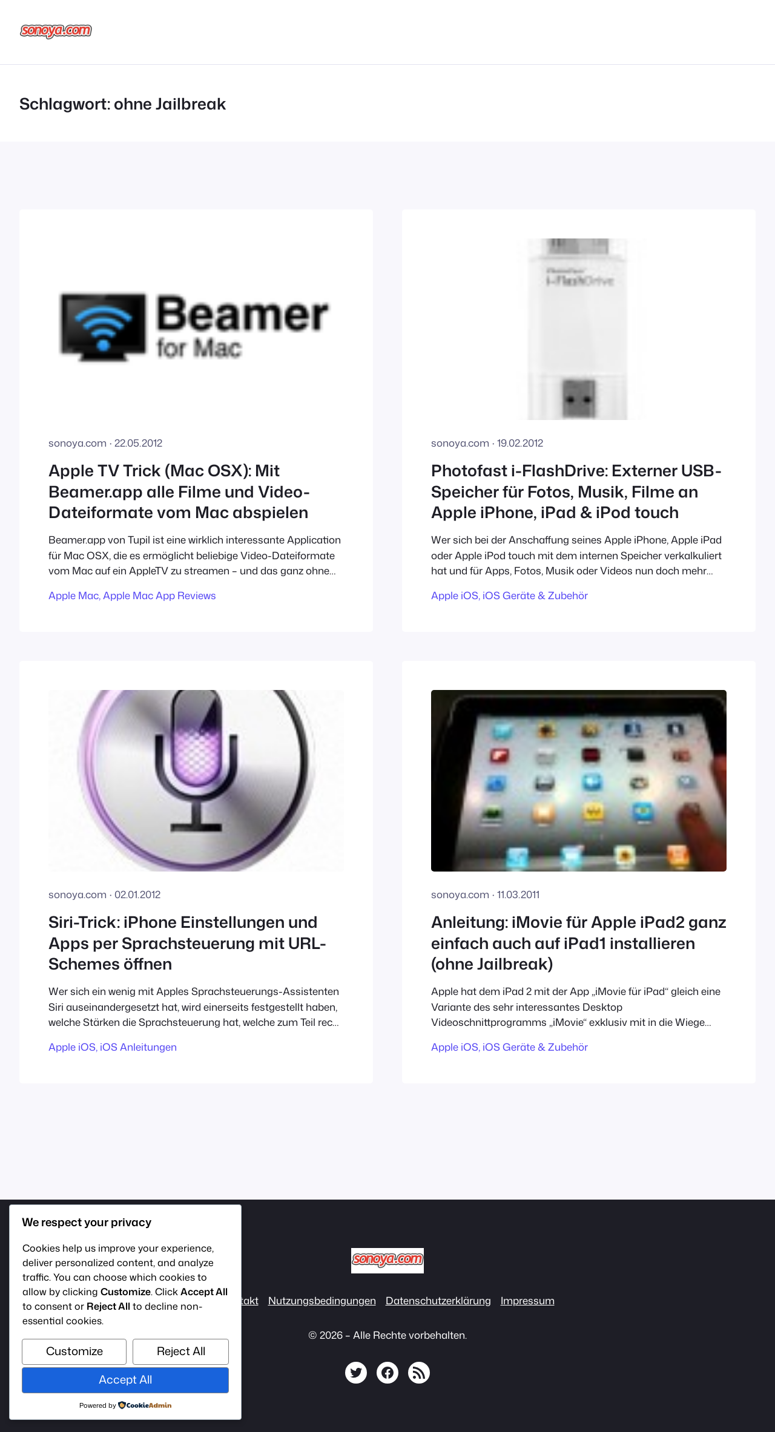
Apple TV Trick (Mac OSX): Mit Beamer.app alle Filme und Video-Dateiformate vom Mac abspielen (179, 491)
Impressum (528, 1300)
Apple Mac (73, 595)
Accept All (125, 1379)
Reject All (181, 1351)
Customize (74, 1351)
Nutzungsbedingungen (322, 1300)
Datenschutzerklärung (438, 1300)
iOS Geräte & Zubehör (535, 595)
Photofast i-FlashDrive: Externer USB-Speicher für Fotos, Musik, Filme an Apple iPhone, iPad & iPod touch (576, 491)
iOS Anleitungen (138, 1047)
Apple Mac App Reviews (159, 595)
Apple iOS (454, 595)
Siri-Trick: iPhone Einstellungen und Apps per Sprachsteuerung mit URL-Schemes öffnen (187, 942)
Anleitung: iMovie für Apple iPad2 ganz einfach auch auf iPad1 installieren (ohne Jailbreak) (579, 942)
